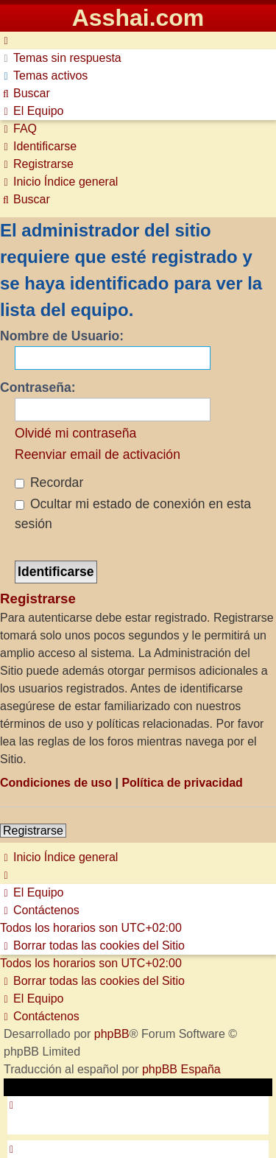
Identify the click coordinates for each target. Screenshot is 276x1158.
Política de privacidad (182, 782)
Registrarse (33, 830)
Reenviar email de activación (97, 454)
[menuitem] (60, 58)
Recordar (49, 482)
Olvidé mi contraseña (75, 433)
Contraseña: (38, 387)
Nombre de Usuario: (62, 336)
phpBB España (181, 1069)
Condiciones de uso (56, 782)
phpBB (112, 1034)
